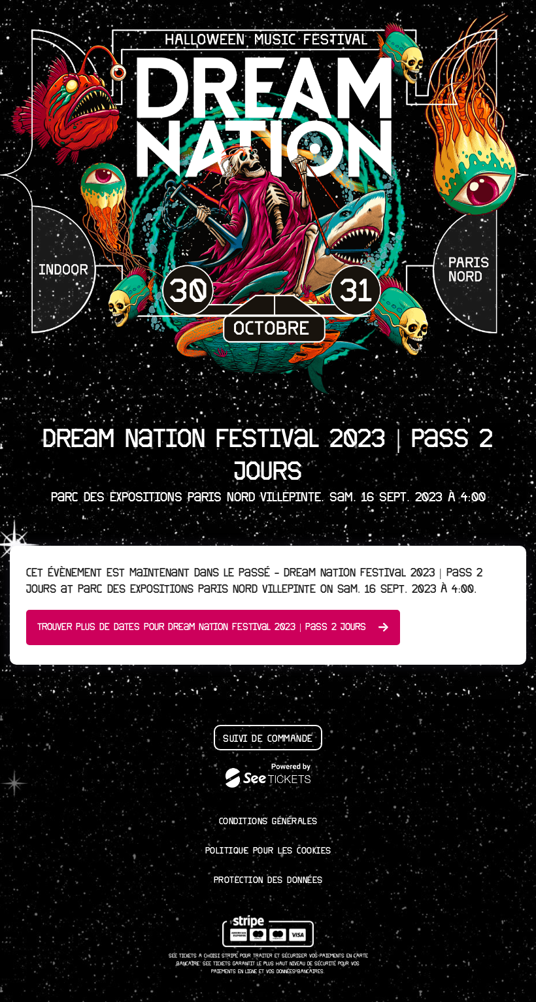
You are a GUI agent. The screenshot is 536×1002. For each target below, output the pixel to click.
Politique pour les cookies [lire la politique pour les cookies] (268, 851)
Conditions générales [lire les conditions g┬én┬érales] (268, 821)
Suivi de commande (268, 739)
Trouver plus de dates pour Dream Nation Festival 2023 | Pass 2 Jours (213, 627)
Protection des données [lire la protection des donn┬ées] (268, 880)
